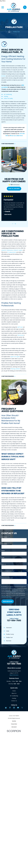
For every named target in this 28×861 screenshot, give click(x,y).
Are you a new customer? (7, 571)
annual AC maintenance (7, 250)
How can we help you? (7, 578)
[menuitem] (14, 721)
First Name (4, 537)
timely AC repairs (18, 250)
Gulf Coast (20, 327)
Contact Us (14, 700)
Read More (7, 214)
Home (14, 691)
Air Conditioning (8, 94)
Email (2, 557)
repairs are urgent (15, 356)
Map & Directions (14, 675)
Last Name (4, 543)
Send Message (7, 601)
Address (3, 564)
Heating (6, 96)
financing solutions (15, 368)
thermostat (20, 335)
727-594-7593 (14, 620)
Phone (3, 550)
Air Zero (3, 76)
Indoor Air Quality (8, 98)
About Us (14, 693)
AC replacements (11, 252)
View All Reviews (14, 188)
